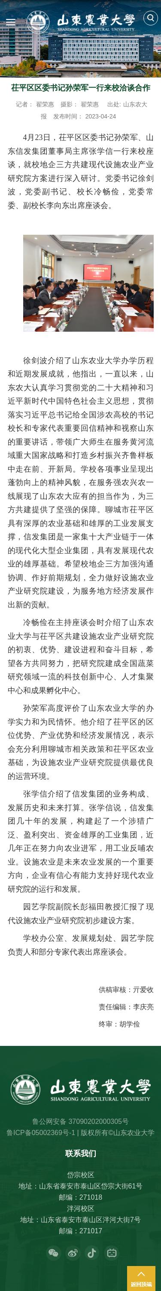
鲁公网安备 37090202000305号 (80, 1121)
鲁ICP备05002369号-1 (40, 1132)
